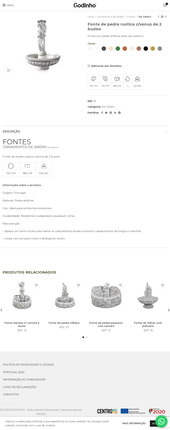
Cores (91, 43)
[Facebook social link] (102, 112)
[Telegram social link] (119, 112)
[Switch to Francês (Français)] (72, 425)
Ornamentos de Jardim (111, 16)
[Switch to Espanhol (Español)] (123, 425)
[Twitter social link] (106, 112)
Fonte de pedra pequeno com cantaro (106, 324)
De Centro (145, 16)
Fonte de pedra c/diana (63, 322)
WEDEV (41, 414)
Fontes (131, 16)
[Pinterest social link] (110, 112)
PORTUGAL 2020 (13, 372)
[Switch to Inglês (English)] (44, 425)
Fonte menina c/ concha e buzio (21, 324)
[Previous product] (158, 17)
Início (91, 16)
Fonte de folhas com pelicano (148, 324)
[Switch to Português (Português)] (97, 425)
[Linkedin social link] (115, 112)
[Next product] (165, 17)
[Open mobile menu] (8, 5)
